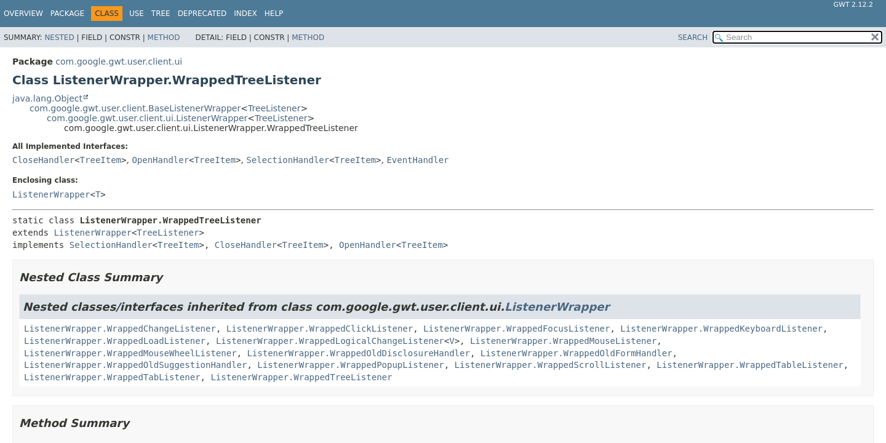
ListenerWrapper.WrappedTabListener (112, 377)
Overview (23, 13)
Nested (59, 37)
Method (164, 37)
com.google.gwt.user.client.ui (118, 61)
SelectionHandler (287, 160)
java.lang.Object (47, 98)
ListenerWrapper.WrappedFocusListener (516, 328)
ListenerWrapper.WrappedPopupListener (350, 365)
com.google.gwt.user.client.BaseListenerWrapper (135, 108)
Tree (160, 13)
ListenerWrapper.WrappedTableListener (750, 365)
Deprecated (202, 13)
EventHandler (417, 160)
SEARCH (693, 37)
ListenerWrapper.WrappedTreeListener (301, 377)
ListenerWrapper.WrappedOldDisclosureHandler (358, 353)
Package (67, 13)
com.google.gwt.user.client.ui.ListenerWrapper (147, 118)
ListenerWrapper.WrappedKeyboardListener (721, 328)
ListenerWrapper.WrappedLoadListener (115, 341)
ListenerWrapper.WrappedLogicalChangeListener (330, 341)
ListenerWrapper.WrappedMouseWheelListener (130, 353)
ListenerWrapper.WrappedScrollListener (551, 365)
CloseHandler (43, 160)
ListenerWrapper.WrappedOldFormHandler (576, 353)
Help (274, 13)
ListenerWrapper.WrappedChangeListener (120, 328)
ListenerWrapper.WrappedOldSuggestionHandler (135, 365)
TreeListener (274, 108)
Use (136, 13)
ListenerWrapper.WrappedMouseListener (563, 341)
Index (245, 13)
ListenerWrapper (51, 194)
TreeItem (100, 160)
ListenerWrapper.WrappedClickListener (319, 328)
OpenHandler (160, 160)
